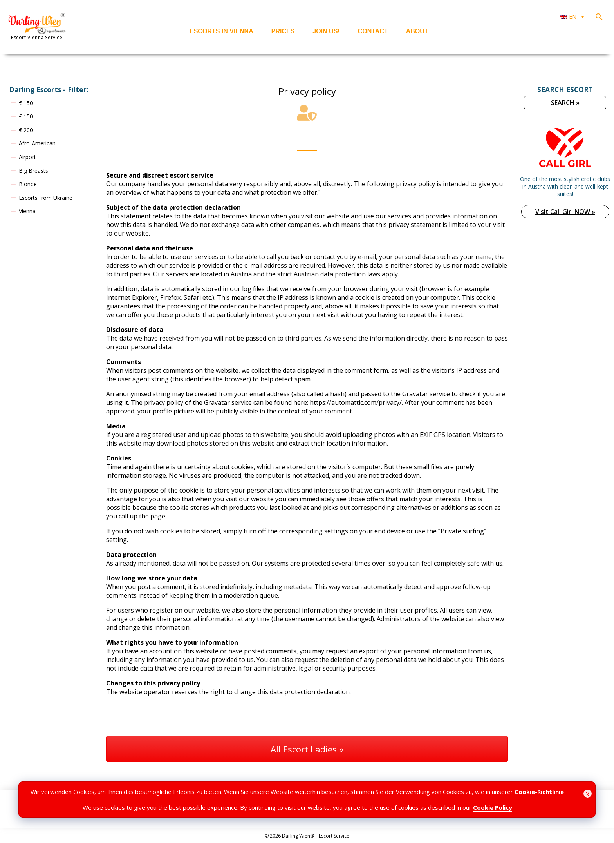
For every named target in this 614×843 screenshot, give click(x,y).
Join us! (326, 31)
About (417, 31)
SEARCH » (565, 102)
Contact (373, 31)
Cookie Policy (492, 807)
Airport (27, 157)
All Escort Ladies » (307, 749)
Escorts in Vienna (221, 31)
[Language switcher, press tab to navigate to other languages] (572, 17)
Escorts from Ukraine (45, 197)
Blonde (28, 184)
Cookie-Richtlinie (539, 792)
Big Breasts (33, 170)
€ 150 (26, 103)
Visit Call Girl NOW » (565, 211)
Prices (283, 31)
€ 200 (26, 130)
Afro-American (37, 143)
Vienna (27, 211)
